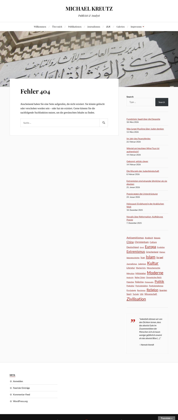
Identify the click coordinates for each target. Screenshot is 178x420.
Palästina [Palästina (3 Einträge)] (139, 282)
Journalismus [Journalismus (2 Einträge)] (132, 264)
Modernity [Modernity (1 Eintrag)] (130, 277)
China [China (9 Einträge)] (130, 241)
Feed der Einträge (21, 388)
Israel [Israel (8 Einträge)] (159, 257)
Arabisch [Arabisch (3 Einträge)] (149, 238)
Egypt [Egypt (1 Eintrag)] (142, 247)
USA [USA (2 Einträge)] (141, 294)
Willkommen (40, 26)
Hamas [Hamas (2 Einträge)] (162, 252)
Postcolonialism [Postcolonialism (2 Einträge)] (141, 286)
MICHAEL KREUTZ (89, 8)
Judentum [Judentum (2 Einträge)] (142, 264)
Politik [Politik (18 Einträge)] (159, 281)
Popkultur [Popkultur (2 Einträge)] (130, 286)
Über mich (57, 26)
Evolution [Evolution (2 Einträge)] (161, 247)
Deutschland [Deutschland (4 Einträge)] (133, 247)
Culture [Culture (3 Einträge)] (153, 242)
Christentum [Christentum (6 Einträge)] (142, 241)
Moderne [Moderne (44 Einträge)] (155, 272)
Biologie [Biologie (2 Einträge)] (157, 238)
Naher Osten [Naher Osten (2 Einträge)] (140, 277)
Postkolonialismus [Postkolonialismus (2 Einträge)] (156, 286)
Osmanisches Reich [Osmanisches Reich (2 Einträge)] (153, 277)
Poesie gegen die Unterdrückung (142, 193)
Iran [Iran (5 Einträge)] (143, 257)
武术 (108, 26)
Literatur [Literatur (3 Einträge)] (131, 268)
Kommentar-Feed (21, 394)
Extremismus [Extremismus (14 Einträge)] (136, 251)
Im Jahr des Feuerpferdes (138, 138)
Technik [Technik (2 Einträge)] (136, 294)
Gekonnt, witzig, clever (137, 161)
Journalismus (93, 26)
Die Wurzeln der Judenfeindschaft (143, 171)
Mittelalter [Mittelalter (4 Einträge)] (140, 273)
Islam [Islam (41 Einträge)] (150, 257)
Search (130, 96)
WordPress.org (20, 401)
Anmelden (18, 381)
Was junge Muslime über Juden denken (145, 128)
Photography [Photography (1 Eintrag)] (149, 282)
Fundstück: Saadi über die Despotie (143, 119)
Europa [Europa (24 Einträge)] (150, 246)
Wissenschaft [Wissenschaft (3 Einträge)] (150, 294)
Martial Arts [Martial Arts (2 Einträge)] (141, 268)
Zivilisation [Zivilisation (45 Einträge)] (136, 298)
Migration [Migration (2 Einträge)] (130, 273)
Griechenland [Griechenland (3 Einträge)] (152, 252)
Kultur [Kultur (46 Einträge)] (153, 263)
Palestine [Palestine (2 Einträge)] (130, 282)
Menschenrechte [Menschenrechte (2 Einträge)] (153, 268)
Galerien (121, 26)
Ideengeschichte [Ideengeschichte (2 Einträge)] (133, 258)
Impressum (136, 26)
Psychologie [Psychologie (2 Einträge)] (131, 290)
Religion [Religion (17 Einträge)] (152, 290)
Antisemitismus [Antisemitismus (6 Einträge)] (135, 237)
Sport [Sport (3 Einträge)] (129, 294)
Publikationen (74, 26)
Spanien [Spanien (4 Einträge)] (163, 290)
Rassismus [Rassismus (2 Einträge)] (141, 290)
